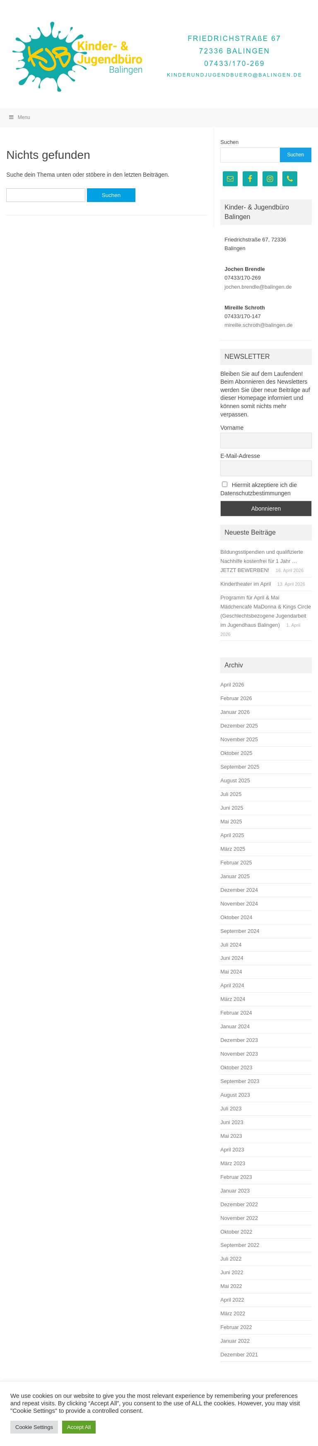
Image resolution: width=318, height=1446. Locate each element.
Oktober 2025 (236, 753)
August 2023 (235, 1095)
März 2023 (232, 1163)
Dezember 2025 (239, 726)
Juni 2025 (231, 808)
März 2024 (232, 999)
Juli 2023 (230, 1108)
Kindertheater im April (245, 584)
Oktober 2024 (236, 917)
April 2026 (232, 685)
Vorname (231, 427)
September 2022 (239, 1245)
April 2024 (232, 985)
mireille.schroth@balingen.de (258, 325)
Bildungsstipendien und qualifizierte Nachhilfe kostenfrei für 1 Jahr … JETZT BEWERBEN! (261, 561)
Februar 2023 (236, 1177)
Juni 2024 (231, 958)
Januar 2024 (235, 1026)
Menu (19, 117)
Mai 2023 (231, 1136)
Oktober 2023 (236, 1067)
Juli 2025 (230, 794)
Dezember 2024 (239, 890)
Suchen (229, 142)
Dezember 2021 (239, 1354)
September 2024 (239, 931)
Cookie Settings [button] (34, 1427)
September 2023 (239, 1081)
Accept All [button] (79, 1427)
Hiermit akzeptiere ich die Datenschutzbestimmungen (258, 489)
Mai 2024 (231, 972)
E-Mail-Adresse (240, 456)
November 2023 (239, 1054)
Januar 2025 (235, 876)
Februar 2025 (236, 862)
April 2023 (232, 1150)
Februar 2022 (236, 1327)
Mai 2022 (231, 1286)
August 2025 (235, 780)
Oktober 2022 (236, 1232)
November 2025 (239, 739)
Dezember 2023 (239, 1040)
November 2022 (239, 1218)
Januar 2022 (235, 1341)
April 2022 (232, 1300)
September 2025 (239, 767)
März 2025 (232, 849)
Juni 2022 (231, 1272)
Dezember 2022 (239, 1204)
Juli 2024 (230, 945)
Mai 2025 (231, 821)
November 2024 (239, 904)
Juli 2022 (230, 1259)
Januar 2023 (235, 1191)
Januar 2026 (235, 712)
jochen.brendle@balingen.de (258, 287)
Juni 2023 (231, 1122)
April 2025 (232, 835)
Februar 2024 (236, 1013)
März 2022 (232, 1313)
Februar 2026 (236, 698)
